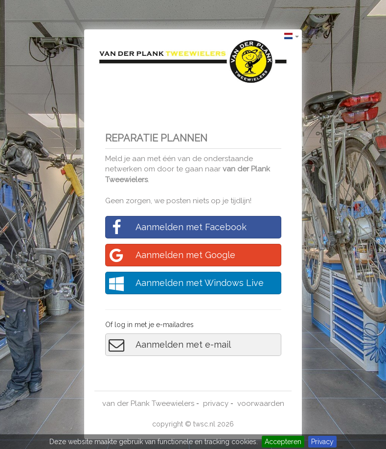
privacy (215, 403)
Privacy (322, 442)
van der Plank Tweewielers (148, 403)
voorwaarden (260, 403)
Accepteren (283, 442)
